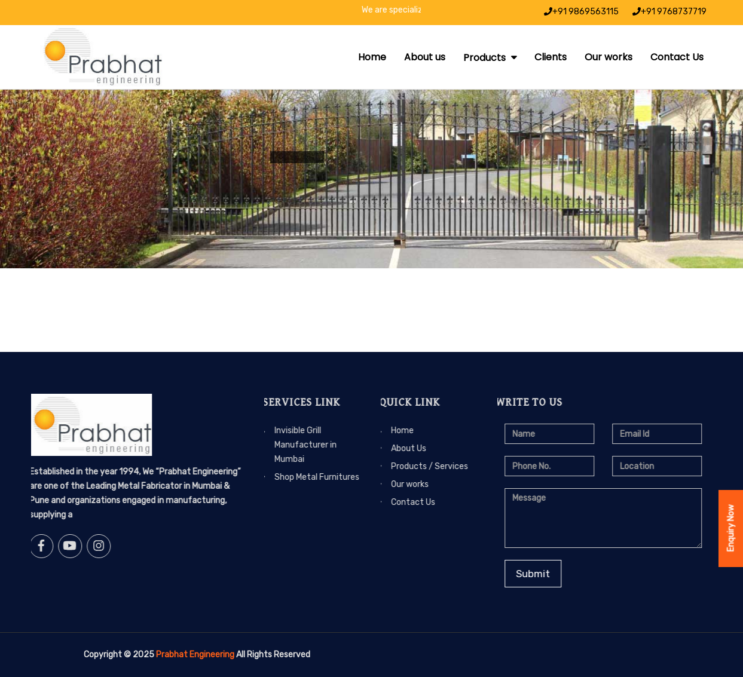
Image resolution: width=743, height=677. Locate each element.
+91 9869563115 (581, 12)
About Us (381, 448)
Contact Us (677, 57)
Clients (550, 57)
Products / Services (402, 466)
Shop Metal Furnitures (289, 477)
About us (424, 57)
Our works (608, 57)
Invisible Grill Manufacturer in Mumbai (278, 444)
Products (485, 58)
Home (372, 57)
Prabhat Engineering (195, 655)
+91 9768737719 (669, 12)
